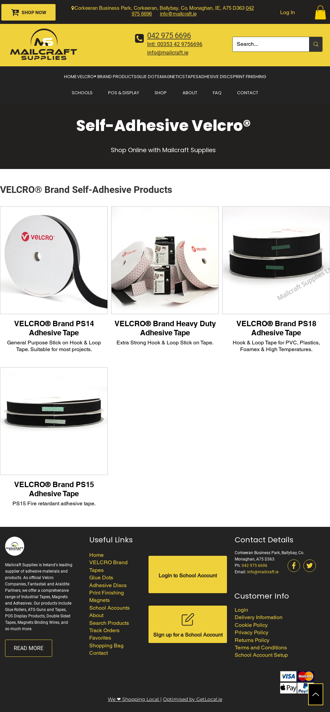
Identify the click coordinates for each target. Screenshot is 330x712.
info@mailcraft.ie (178, 13)
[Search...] (266, 44)
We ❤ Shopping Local (134, 699)
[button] (320, 12)
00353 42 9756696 (179, 44)
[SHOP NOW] (28, 12)
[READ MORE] (28, 648)
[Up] (315, 694)
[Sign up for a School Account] (187, 624)
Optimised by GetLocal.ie (192, 699)
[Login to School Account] (187, 574)
